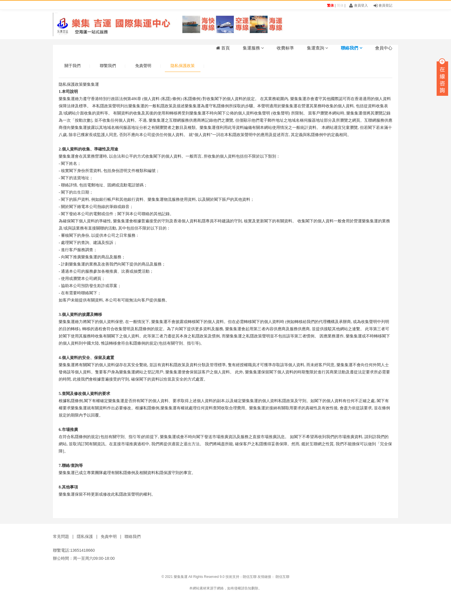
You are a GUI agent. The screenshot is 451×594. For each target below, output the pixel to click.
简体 (340, 5)
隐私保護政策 (183, 65)
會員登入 (358, 5)
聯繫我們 (108, 65)
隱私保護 (85, 536)
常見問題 (61, 536)
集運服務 (253, 47)
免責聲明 (143, 65)
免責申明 (109, 536)
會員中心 (383, 47)
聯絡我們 (351, 47)
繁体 (330, 5)
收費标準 (285, 47)
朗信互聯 (250, 577)
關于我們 (72, 65)
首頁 (223, 47)
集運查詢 (317, 47)
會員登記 (383, 5)
